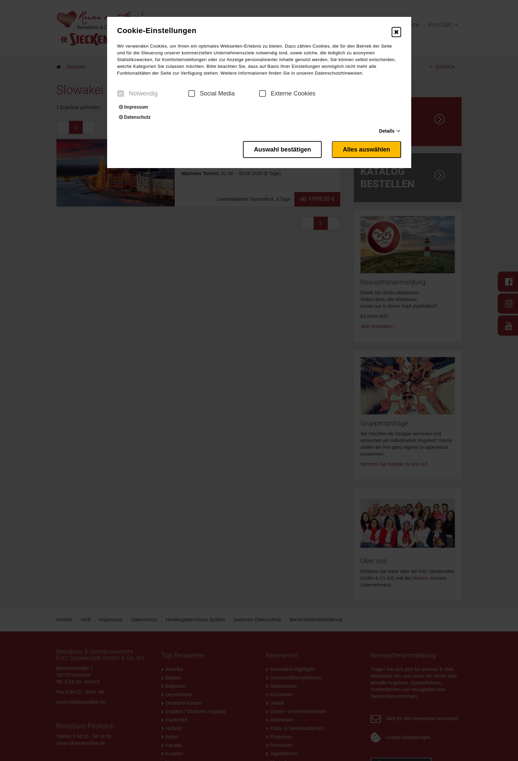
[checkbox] (120, 93)
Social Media (211, 93)
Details (387, 131)
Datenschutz (135, 117)
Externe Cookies (287, 93)
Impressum (133, 107)
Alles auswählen (366, 149)
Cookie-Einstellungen (157, 30)
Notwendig (137, 93)
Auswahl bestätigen (282, 149)
